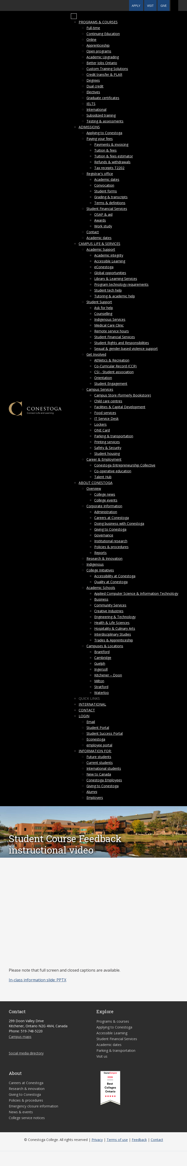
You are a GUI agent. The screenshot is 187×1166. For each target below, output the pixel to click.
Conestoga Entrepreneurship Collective (124, 465)
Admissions (89, 127)
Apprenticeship (98, 45)
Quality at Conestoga (111, 581)
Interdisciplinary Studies (112, 634)
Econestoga (95, 739)
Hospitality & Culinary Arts (114, 628)
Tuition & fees (105, 150)
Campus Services (99, 389)
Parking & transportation (113, 436)
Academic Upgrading (102, 57)
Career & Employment (104, 459)
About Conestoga (95, 482)
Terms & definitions (109, 202)
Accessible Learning (109, 261)
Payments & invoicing (111, 144)
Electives (93, 92)
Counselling (103, 313)
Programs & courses (98, 22)
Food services (105, 412)
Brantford (102, 651)
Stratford (101, 686)
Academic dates (106, 179)
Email (90, 721)
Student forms (105, 191)
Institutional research (110, 541)
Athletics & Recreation (111, 360)
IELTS (90, 103)
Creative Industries (108, 611)
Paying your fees (99, 138)
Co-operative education (112, 471)
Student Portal (97, 727)
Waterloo (101, 692)
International (96, 109)
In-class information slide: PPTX (37, 980)
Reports (100, 552)
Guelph (99, 663)
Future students (98, 756)
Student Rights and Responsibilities (121, 342)
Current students (99, 762)
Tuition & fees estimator (113, 156)
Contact (92, 232)
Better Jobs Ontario (101, 62)
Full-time (93, 28)
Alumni (91, 791)
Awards (100, 220)
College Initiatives (100, 570)
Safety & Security (107, 447)
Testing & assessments (104, 121)
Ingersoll (101, 669)
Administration (105, 512)
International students (103, 768)
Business (101, 599)
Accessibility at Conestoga (114, 576)
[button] (174, 5)
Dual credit (94, 86)
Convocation (104, 185)
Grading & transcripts (111, 197)
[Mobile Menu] (74, 16)
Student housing (107, 453)
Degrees (93, 80)
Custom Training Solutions (107, 68)
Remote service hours (111, 331)
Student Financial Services (106, 208)
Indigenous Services (109, 319)
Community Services (110, 605)
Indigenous (95, 564)
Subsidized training (101, 115)
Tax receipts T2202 (109, 167)
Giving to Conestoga (110, 529)
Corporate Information (104, 506)
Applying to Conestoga (104, 132)
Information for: (95, 751)
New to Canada (98, 774)
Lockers (100, 424)
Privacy (97, 1139)
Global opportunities (110, 272)
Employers (94, 797)
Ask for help (103, 307)
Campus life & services (99, 243)
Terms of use (117, 1139)
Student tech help (108, 290)
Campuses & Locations (104, 646)
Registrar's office (99, 173)
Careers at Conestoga (111, 517)
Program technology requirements (121, 284)
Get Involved (96, 354)
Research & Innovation (104, 558)
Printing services (107, 442)
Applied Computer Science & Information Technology (136, 593)
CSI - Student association (114, 372)
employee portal (99, 745)
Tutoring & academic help (114, 296)
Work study (103, 226)
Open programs (98, 51)
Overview (93, 488)
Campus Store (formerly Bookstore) (122, 395)
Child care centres (108, 401)
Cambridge (102, 657)
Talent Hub (103, 477)
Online (91, 39)
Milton (99, 681)
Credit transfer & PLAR (104, 74)
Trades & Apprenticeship (113, 640)
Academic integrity (108, 255)
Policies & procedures (111, 546)
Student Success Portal (104, 733)
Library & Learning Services (115, 278)
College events (105, 500)
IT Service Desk (106, 418)
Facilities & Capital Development (119, 407)
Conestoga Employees (104, 780)
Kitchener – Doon (108, 675)
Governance (103, 535)
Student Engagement (110, 383)
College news (104, 494)
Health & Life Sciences (112, 622)
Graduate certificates (102, 97)
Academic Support (100, 249)
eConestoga (103, 267)
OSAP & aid (103, 214)
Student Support (99, 302)
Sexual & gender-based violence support (126, 348)
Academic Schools (100, 587)
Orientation (103, 377)
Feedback (139, 1139)
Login (84, 716)
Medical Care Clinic (109, 325)
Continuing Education (103, 33)
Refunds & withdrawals (112, 162)
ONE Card (102, 430)
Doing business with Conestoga (119, 523)
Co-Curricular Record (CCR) (115, 366)
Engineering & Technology (115, 616)
